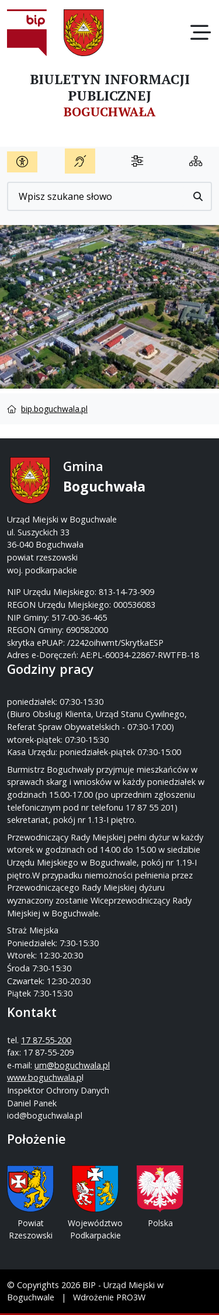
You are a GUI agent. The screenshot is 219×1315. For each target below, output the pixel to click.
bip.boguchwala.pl (54, 408)
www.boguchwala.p (44, 1077)
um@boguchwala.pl (72, 1065)
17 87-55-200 (46, 1040)
